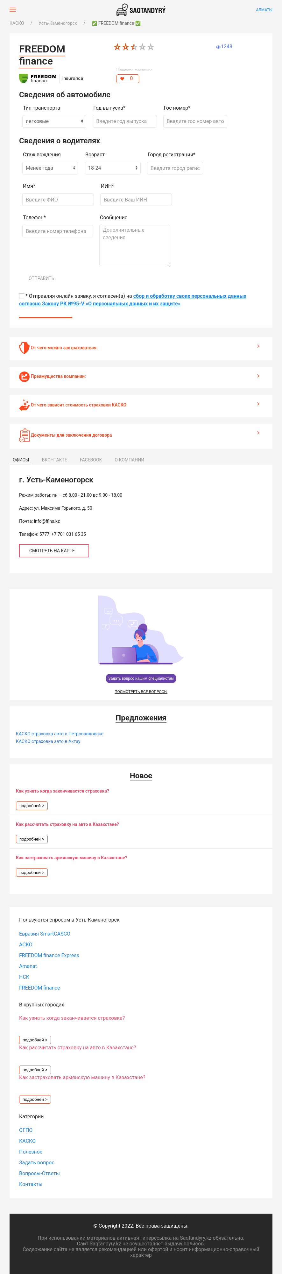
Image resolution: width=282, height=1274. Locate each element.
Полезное (30, 1152)
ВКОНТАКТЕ (54, 459)
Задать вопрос (36, 1163)
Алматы (264, 10)
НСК (24, 977)
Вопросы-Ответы (39, 1173)
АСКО (25, 945)
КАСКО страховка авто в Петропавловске (59, 733)
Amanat (28, 966)
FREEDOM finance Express (49, 955)
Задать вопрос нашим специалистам (140, 678)
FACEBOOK (91, 459)
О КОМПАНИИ (129, 459)
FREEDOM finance (39, 988)
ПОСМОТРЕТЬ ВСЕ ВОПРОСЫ (141, 692)
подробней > (31, 805)
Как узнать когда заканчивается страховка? (62, 791)
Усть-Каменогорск (58, 23)
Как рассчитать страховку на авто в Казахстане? (67, 824)
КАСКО (17, 23)
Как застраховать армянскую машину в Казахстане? (71, 857)
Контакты (30, 1184)
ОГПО (25, 1130)
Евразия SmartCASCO (44, 934)
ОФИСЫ (21, 459)
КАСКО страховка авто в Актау (48, 741)
